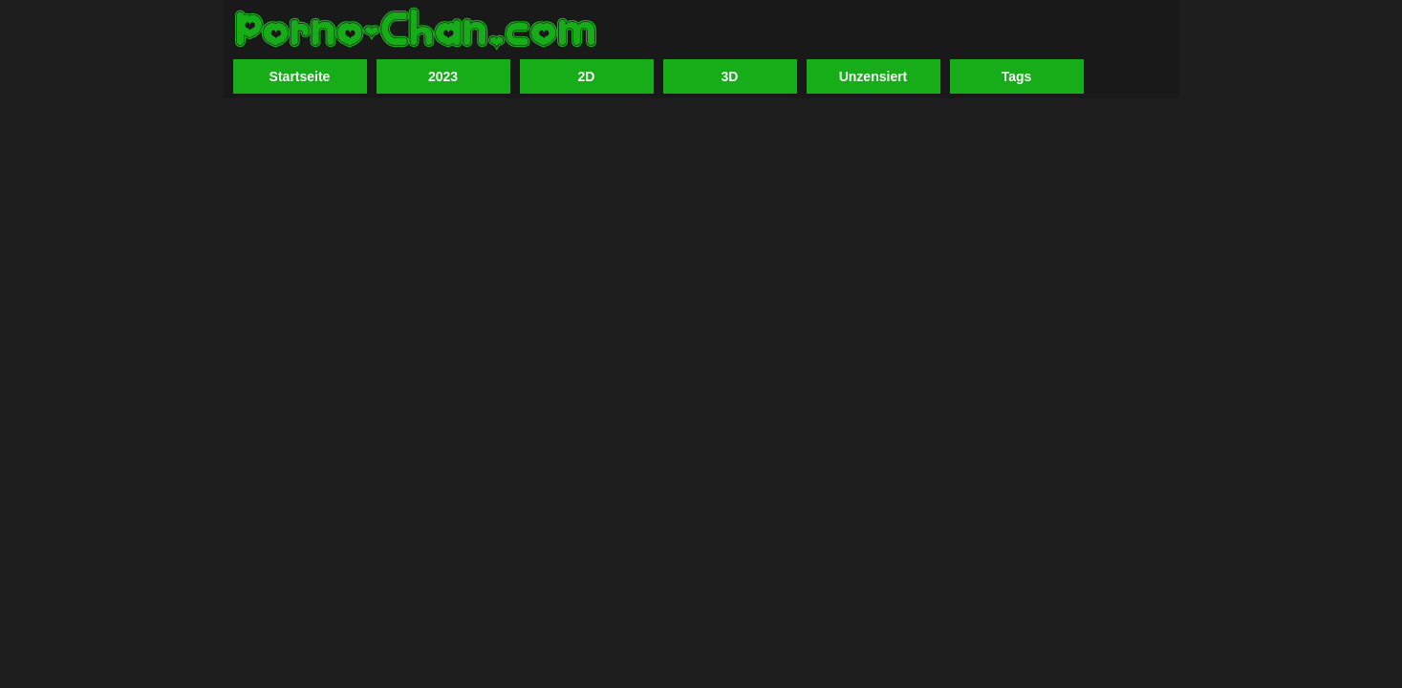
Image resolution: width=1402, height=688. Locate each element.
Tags (1017, 76)
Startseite (300, 76)
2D (586, 76)
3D (730, 76)
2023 (443, 76)
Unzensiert (873, 76)
